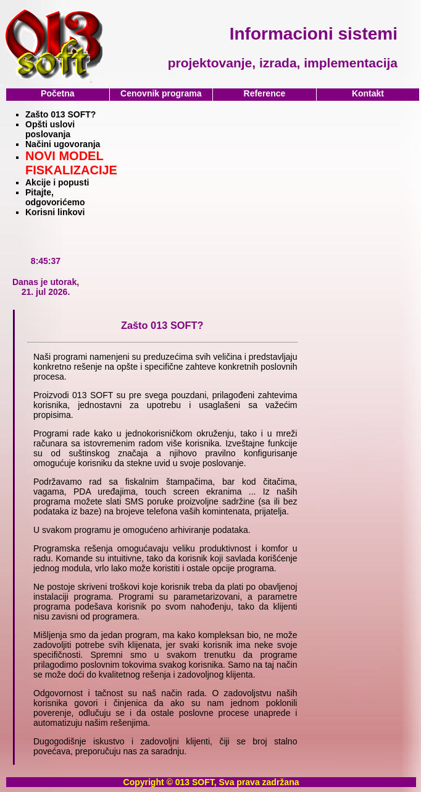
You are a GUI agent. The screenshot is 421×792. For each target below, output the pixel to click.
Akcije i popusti (57, 182)
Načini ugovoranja (62, 144)
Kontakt (368, 93)
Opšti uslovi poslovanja (50, 129)
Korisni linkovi (55, 212)
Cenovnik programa (160, 93)
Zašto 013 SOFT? (60, 114)
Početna (57, 93)
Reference (265, 93)
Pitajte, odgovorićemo (55, 197)
